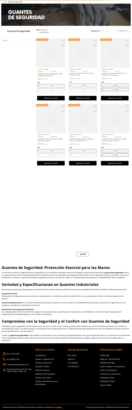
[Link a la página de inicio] (4, 2)
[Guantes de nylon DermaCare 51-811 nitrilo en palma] (82, 69)
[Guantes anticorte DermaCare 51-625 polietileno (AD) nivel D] (50, 69)
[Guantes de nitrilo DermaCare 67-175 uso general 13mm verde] (114, 69)
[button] (63, 45)
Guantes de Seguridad (15, 2)
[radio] (102, 31)
